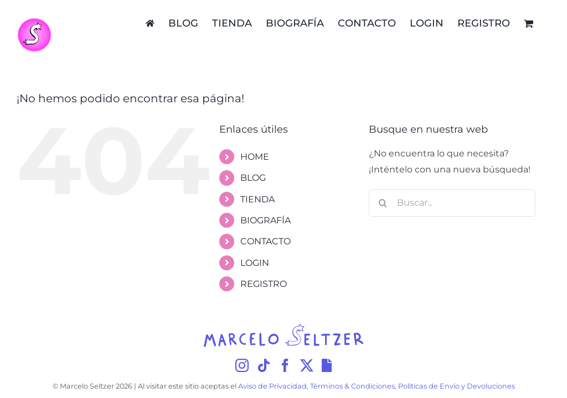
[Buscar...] (452, 203)
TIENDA (257, 199)
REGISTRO (263, 284)
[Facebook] (285, 365)
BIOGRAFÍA (265, 220)
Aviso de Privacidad (272, 386)
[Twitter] (306, 365)
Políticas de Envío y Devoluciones (456, 386)
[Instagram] (242, 365)
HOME (254, 156)
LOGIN (254, 263)
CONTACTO (265, 241)
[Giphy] (327, 365)
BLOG (253, 177)
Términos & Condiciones (352, 386)
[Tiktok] (263, 365)
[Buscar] (382, 203)
